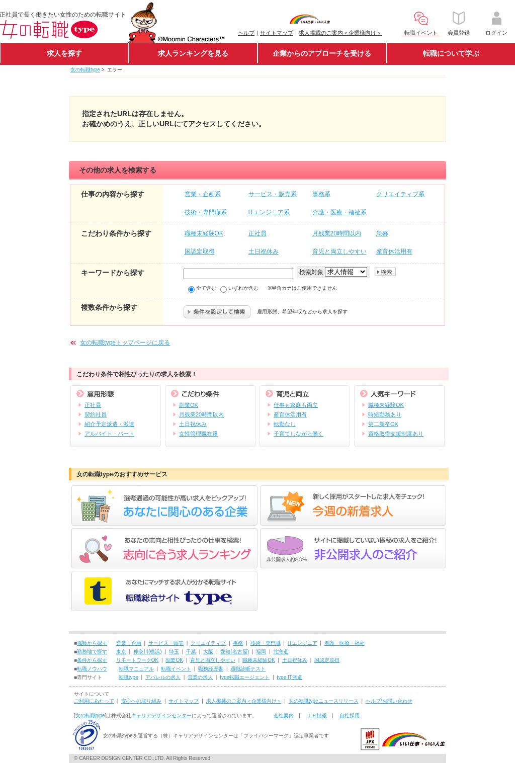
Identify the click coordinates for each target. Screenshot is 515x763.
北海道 (280, 651)
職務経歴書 (210, 668)
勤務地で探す (92, 651)
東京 (121, 651)
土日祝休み (193, 424)
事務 (238, 643)
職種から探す (92, 643)
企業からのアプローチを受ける (322, 53)
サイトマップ (276, 33)
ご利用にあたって (94, 701)
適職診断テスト (248, 668)
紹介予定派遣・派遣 (109, 424)
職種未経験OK (386, 405)
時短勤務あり (384, 414)
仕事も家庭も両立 (296, 405)
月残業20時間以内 (201, 414)
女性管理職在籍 (198, 434)
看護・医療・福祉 (344, 643)
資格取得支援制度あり (395, 434)
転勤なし (285, 424)
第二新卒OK (383, 424)
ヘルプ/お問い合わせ (389, 701)
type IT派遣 (289, 677)
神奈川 (140, 651)
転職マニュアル (136, 668)
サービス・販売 (166, 643)
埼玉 (174, 651)
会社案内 (284, 715)
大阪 (208, 651)
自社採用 (349, 715)
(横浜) (155, 651)
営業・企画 (128, 643)
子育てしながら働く (298, 434)
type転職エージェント (245, 677)
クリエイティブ (208, 643)
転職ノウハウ (92, 668)
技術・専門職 (265, 643)
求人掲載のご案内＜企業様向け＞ (340, 33)
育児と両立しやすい (212, 660)
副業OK (188, 405)
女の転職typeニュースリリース (324, 701)
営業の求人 (200, 677)
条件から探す (92, 660)
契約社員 (95, 414)
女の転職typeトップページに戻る (125, 342)
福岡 (261, 651)
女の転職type (85, 69)
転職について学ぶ (451, 53)
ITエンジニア (302, 643)
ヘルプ (246, 33)
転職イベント (176, 668)
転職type (128, 677)
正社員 (92, 405)
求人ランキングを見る (193, 53)
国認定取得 (326, 660)
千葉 (191, 651)
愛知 (225, 651)
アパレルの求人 (163, 677)
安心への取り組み (141, 701)
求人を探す (64, 53)
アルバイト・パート (109, 434)
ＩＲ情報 (317, 715)
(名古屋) (239, 651)
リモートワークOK (137, 660)
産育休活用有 (290, 414)
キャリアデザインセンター (161, 715)
